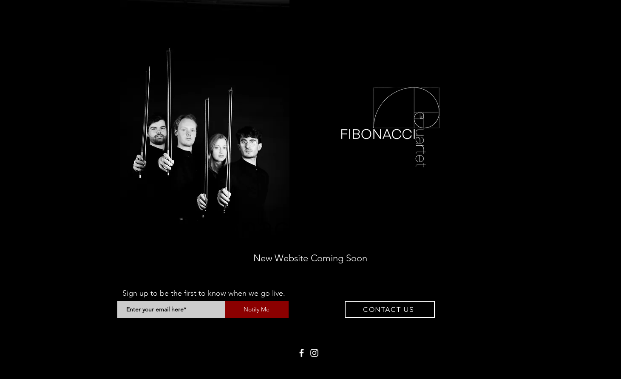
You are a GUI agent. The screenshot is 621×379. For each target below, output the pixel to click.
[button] (390, 309)
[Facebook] (301, 353)
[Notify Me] (257, 309)
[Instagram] (314, 353)
